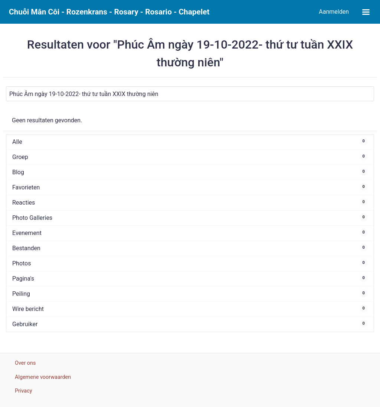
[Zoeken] (190, 93)
